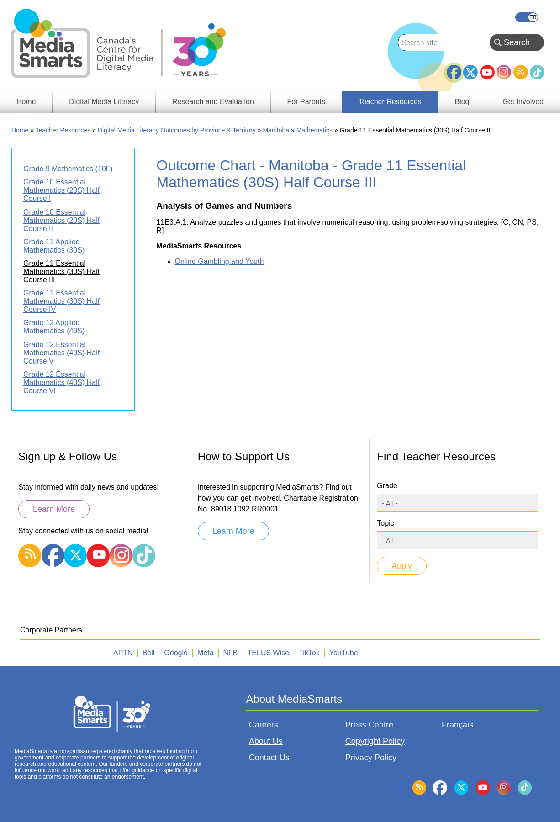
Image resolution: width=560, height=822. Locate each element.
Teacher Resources (63, 130)
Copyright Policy (375, 741)
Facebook (454, 68)
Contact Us (269, 757)
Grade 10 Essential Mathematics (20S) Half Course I (61, 190)
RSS (520, 72)
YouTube (487, 72)
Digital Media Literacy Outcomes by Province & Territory (177, 130)
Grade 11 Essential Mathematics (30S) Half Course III (61, 271)
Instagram (504, 72)
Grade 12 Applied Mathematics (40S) (54, 327)
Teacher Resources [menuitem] (390, 101)
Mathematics (314, 130)
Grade (387, 486)
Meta (205, 653)
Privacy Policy (370, 757)
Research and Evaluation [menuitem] (213, 101)
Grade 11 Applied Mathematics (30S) (54, 246)
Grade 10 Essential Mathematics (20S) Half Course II (61, 220)
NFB (230, 653)
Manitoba (276, 130)
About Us (266, 741)
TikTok (537, 72)
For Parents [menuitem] (306, 101)
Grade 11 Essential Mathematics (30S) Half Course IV (61, 301)
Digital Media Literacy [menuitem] (104, 101)
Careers (263, 724)
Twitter (470, 72)
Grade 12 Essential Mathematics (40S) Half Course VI (61, 382)
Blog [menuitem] (461, 101)
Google (176, 653)
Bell (149, 653)
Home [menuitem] (26, 101)
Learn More (54, 509)
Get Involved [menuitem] (523, 101)
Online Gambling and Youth (219, 261)
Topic (385, 523)
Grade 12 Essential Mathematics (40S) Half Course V (61, 353)
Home (19, 130)
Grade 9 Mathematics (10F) (68, 169)
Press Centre (369, 724)
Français (526, 17)
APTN (123, 653)
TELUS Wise (269, 653)
